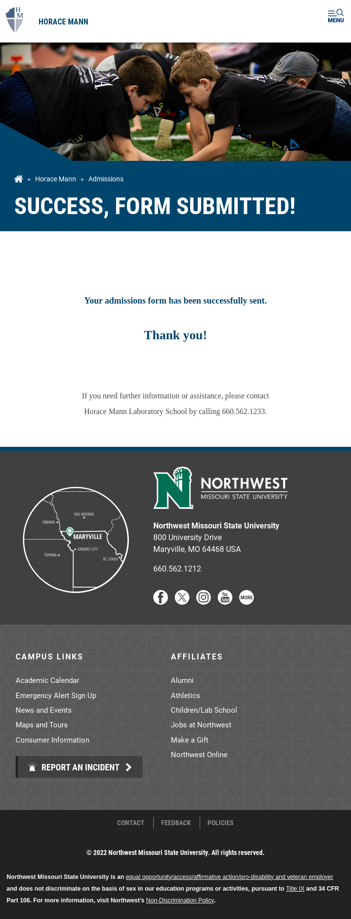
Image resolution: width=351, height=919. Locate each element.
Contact (131, 822)
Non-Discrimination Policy (180, 900)
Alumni (182, 680)
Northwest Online (199, 754)
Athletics (185, 695)
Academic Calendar (47, 680)
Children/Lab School (204, 710)
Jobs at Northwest (201, 724)
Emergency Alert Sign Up (56, 695)
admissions (106, 179)
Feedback (176, 822)
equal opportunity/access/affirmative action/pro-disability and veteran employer (229, 877)
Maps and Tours (42, 724)
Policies (220, 822)
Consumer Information (52, 739)
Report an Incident (73, 767)
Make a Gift (189, 739)
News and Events (44, 710)
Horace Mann (63, 21)
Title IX (295, 888)
